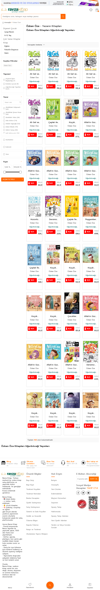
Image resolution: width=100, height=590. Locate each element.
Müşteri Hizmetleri (58, 498)
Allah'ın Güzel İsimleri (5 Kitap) (71, 365)
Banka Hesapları (32, 498)
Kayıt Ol (93, 479)
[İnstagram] (90, 493)
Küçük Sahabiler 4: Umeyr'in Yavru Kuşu (34, 413)
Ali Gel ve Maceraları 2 (53, 74)
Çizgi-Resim (9, 32)
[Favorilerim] (91, 10)
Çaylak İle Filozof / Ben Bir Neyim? (34, 268)
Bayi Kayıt (30, 485)
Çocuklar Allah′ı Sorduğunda (72, 316)
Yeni (6, 154)
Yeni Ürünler (56, 489)
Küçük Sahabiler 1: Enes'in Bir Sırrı (90, 413)
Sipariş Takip (56, 507)
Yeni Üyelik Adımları (59, 520)
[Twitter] (84, 493)
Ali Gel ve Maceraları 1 (90, 74)
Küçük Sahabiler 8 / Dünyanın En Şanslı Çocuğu (34, 316)
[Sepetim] (97, 10)
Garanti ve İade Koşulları (36, 511)
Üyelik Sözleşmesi (33, 502)
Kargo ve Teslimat (33, 529)
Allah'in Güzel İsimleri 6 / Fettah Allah (90, 122)
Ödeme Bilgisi (32, 520)
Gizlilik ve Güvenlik (33, 516)
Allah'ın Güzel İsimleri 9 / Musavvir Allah (71, 171)
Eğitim (6, 46)
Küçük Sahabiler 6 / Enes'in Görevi (72, 268)
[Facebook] (78, 493)
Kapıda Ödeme (32, 525)
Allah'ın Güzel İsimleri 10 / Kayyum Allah (34, 171)
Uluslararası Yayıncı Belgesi (37, 534)
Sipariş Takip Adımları (59, 516)
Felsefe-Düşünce (11, 49)
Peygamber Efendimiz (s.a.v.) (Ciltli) (91, 219)
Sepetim (54, 502)
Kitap (5, 42)
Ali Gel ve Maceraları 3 (34, 74)
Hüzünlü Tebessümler (34, 219)
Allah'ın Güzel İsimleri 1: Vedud (53, 365)
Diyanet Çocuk (10, 28)
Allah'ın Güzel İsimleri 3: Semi (90, 316)
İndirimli (7, 147)
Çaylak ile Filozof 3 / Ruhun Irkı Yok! (53, 122)
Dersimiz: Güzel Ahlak (90, 365)
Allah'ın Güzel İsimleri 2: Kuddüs (34, 365)
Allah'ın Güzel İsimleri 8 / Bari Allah (53, 171)
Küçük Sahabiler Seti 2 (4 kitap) (53, 268)
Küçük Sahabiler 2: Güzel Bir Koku (53, 413)
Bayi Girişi (30, 480)
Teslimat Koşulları (33, 489)
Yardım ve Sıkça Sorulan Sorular (60, 526)
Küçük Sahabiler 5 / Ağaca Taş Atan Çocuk (91, 268)
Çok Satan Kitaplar (11, 39)
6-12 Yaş (7, 35)
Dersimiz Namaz (53, 219)
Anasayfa (6, 22)
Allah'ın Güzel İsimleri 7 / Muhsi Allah (90, 171)
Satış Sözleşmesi (33, 507)
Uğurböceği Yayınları (34, 81)
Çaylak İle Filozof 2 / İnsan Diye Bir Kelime (71, 219)
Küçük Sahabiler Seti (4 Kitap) (71, 122)
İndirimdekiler (56, 493)
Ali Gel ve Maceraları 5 (72, 74)
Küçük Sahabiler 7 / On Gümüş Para (53, 316)
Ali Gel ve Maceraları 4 (34, 122)
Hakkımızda (55, 511)
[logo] (14, 10)
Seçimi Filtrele (13, 179)
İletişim (54, 480)
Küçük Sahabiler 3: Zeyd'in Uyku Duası (72, 413)
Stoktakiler (8, 140)
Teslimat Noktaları (33, 493)
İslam (6, 53)
